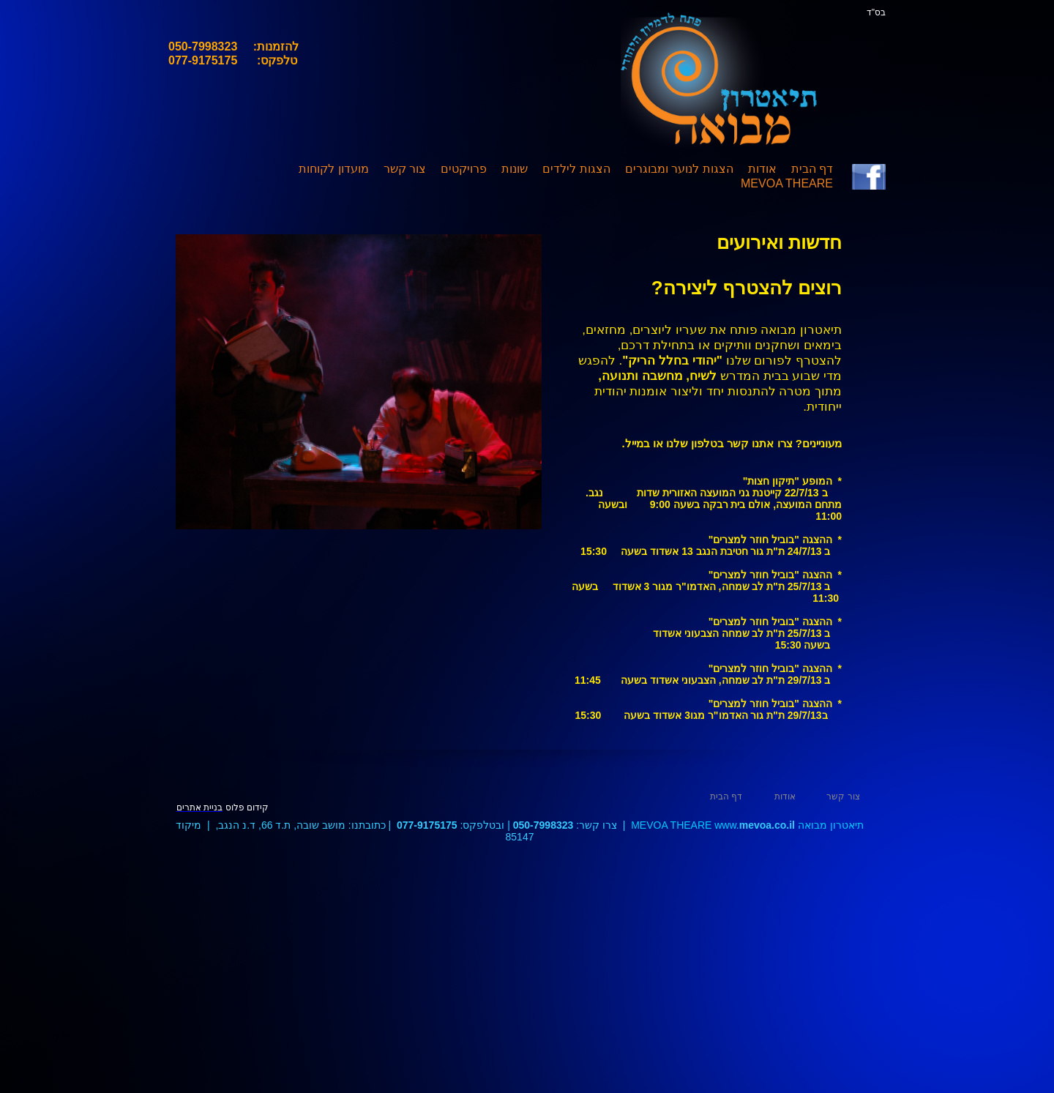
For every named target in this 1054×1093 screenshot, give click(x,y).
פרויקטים (464, 169)
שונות (514, 169)
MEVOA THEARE (787, 183)
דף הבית (812, 169)
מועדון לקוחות (333, 169)
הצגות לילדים (576, 169)
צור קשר (405, 169)
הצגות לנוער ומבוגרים (679, 169)
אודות (762, 169)
